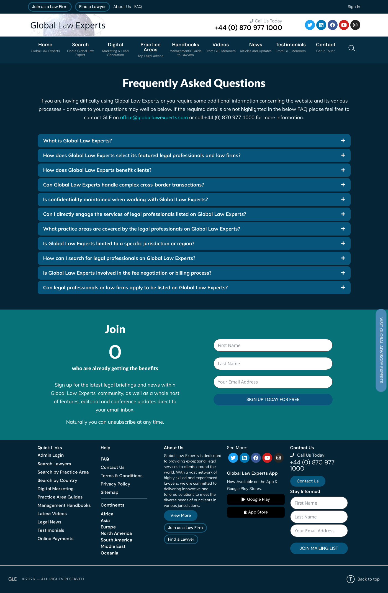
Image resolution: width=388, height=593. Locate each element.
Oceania (110, 553)
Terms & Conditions (122, 476)
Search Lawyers (54, 464)
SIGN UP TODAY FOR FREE (272, 399)
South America (116, 540)
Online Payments (56, 538)
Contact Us (113, 467)
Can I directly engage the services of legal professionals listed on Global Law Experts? (144, 214)
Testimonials (51, 530)
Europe (108, 527)
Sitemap (110, 492)
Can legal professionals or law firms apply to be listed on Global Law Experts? (135, 287)
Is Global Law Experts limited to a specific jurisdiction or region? (118, 243)
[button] (194, 140)
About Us (122, 6)
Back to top (363, 579)
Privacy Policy (115, 484)
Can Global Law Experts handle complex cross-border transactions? (123, 185)
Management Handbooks (64, 505)
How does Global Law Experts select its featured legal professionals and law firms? (142, 155)
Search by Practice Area (63, 472)
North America (116, 533)
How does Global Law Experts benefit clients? (97, 170)
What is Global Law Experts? (77, 140)
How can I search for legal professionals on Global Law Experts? (119, 258)
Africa (107, 514)
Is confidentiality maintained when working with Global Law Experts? (125, 199)
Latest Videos (52, 514)
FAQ (138, 6)
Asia (105, 520)
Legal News (49, 522)
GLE (12, 579)
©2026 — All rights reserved (53, 579)
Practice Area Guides (60, 497)
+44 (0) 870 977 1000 (248, 28)
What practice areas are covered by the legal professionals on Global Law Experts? (141, 229)
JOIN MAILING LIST (319, 548)
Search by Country (58, 480)
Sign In (354, 6)
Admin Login (51, 455)
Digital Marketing (56, 489)
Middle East (113, 546)
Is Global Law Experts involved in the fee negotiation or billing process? (127, 273)
